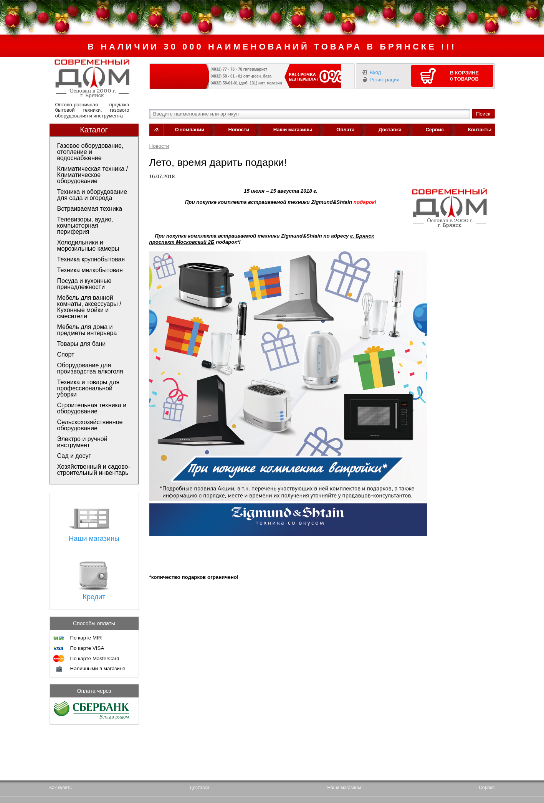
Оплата (345, 129)
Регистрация (385, 80)
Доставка (390, 129)
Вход (375, 72)
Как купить (61, 787)
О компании (189, 129)
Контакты (479, 129)
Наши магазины (293, 129)
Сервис (434, 129)
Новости (239, 129)
